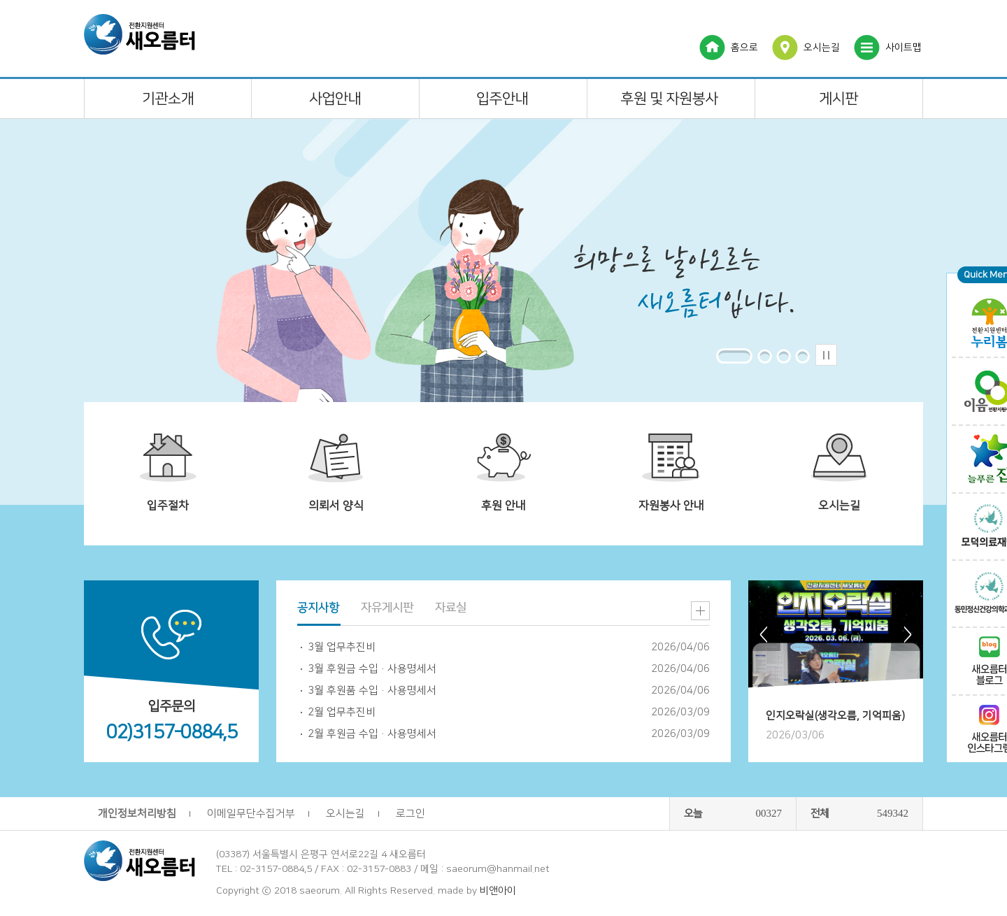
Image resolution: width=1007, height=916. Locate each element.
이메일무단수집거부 (251, 814)
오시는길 (822, 47)
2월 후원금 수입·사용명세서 (372, 734)
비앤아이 (498, 890)
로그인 (410, 814)
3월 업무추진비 (342, 647)
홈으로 (744, 47)
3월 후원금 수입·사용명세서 (372, 669)
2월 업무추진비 (342, 712)
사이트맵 (903, 47)
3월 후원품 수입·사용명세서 (372, 690)
